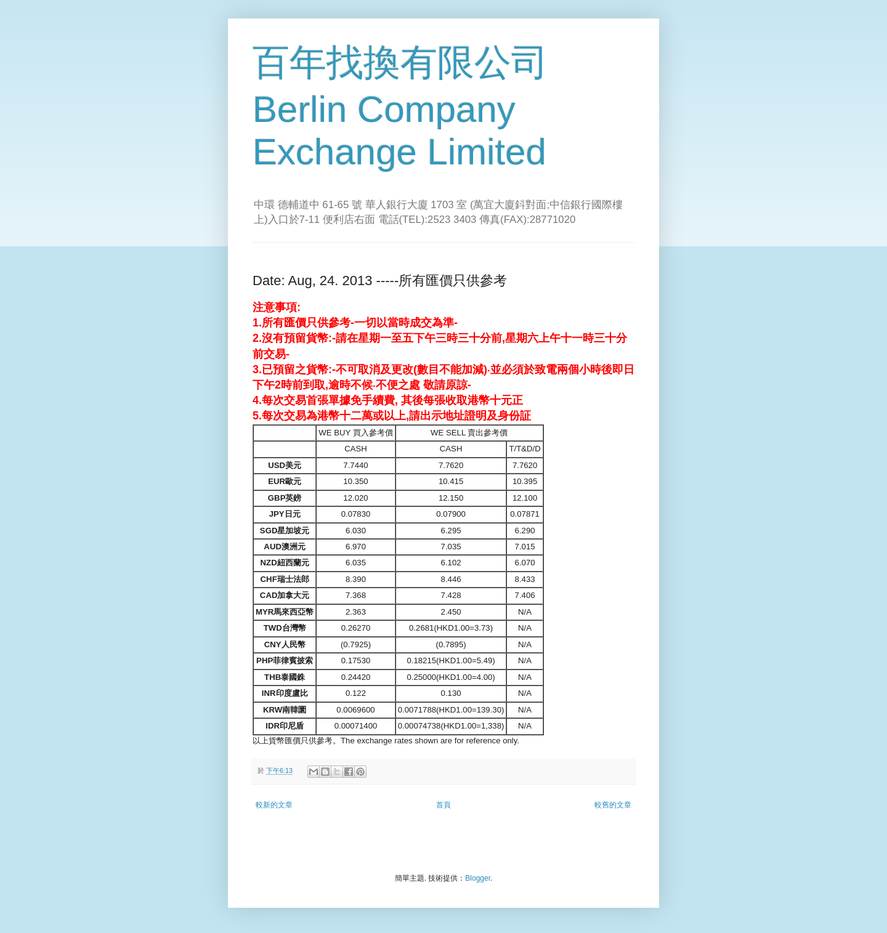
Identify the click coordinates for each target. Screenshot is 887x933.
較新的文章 (274, 805)
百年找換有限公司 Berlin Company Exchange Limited (400, 107)
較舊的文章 (612, 805)
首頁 (443, 805)
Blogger (477, 878)
